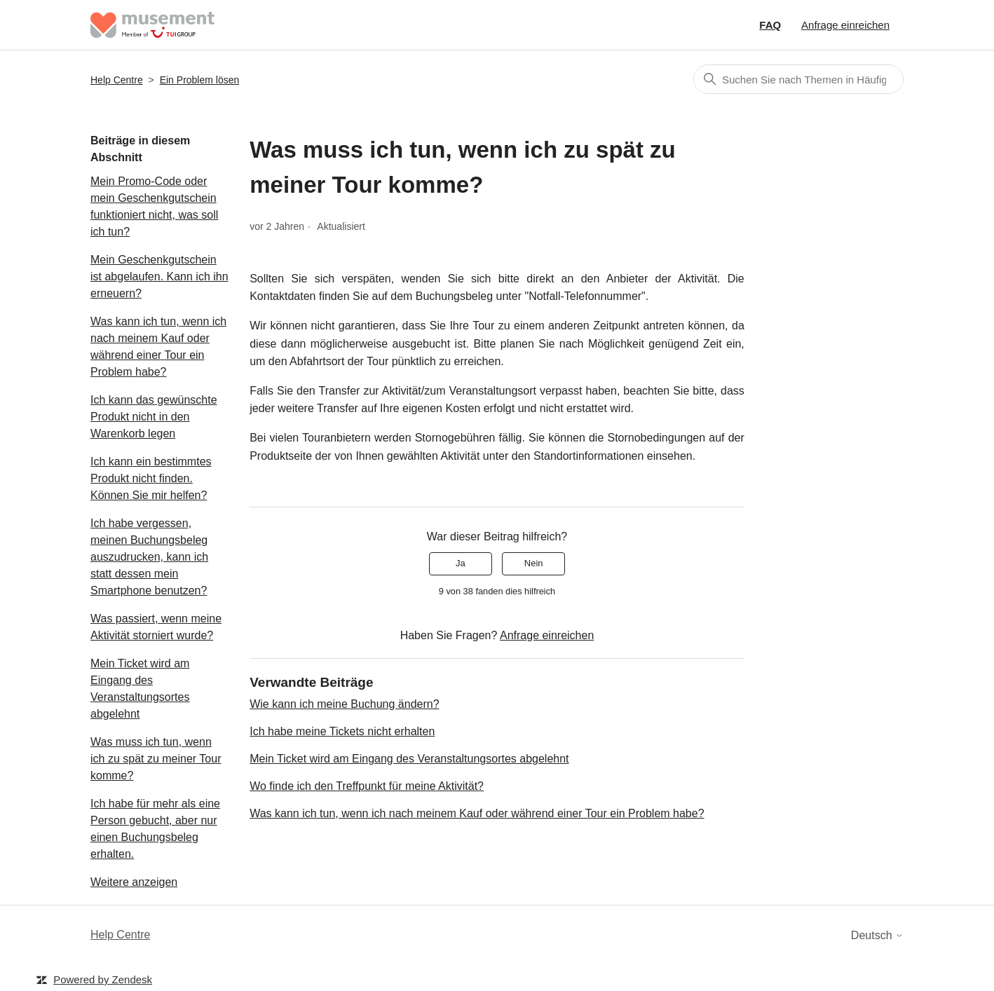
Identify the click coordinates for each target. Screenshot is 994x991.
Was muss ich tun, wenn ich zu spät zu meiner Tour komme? (155, 758)
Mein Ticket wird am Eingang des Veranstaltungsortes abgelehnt (139, 688)
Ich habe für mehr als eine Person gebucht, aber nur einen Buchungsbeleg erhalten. (155, 829)
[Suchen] (798, 79)
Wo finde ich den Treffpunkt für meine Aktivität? (367, 786)
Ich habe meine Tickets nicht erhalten (342, 731)
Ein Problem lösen (200, 80)
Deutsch (877, 935)
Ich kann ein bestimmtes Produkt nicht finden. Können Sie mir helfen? (151, 478)
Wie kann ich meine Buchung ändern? (344, 704)
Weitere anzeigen (133, 882)
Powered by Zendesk (102, 979)
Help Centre (116, 80)
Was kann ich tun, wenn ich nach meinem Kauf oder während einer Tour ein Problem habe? (158, 346)
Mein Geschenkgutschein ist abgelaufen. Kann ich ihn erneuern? (159, 276)
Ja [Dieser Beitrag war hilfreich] (460, 563)
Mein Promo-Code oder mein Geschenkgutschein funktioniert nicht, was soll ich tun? (154, 206)
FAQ (770, 25)
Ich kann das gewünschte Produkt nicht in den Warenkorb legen (153, 416)
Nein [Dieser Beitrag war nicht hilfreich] (533, 563)
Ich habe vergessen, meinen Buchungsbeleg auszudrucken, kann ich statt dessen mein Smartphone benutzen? (149, 556)
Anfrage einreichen (845, 25)
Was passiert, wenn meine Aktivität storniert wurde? (156, 627)
